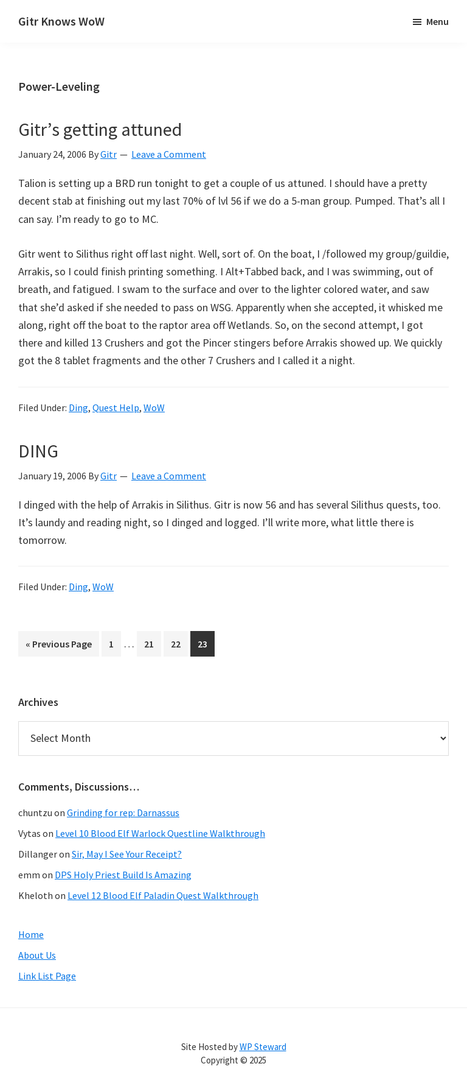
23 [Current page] (206, 646)
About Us (37, 955)
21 (152, 646)
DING (38, 450)
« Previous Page (59, 646)
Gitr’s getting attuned (100, 129)
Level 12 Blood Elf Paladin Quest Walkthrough (162, 895)
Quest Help (115, 407)
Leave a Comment (168, 154)
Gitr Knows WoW (61, 21)
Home (31, 934)
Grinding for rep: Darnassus (123, 812)
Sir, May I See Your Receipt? (127, 854)
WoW (154, 407)
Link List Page (47, 976)
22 (179, 646)
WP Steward (263, 1047)
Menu (437, 21)
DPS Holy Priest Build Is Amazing (123, 875)
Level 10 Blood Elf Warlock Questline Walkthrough (160, 833)
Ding (78, 407)
